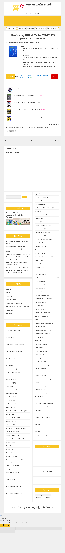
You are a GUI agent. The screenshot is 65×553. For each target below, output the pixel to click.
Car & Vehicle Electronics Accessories (46, 277)
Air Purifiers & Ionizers (41, 365)
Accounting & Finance (41, 414)
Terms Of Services (11, 299)
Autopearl (9, 358)
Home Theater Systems (12, 486)
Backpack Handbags (41, 295)
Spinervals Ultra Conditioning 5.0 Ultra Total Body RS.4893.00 (30, 117)
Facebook (17, 127)
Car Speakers (39, 389)
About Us (8, 289)
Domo (7, 468)
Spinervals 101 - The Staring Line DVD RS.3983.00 (26, 109)
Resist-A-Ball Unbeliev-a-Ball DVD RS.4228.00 (26, 95)
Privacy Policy (10, 296)
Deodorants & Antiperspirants (14, 428)
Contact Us (9, 292)
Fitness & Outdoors (11, 372)
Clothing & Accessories (12, 330)
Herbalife (37, 340)
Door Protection (39, 274)
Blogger (50, 471)
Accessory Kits (10, 414)
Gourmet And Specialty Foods (43, 403)
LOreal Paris (9, 386)
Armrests (37, 358)
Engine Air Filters (40, 309)
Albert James (38, 347)
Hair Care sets (39, 249)
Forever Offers (22, 28)
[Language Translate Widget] (43, 495)
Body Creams (38, 253)
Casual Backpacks (11, 435)
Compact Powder (40, 246)
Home (7, 19)
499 (55, 76)
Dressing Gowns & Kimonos (43, 239)
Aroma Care (38, 242)
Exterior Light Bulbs (41, 375)
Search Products (10, 24)
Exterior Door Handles (41, 312)
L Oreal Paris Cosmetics (42, 417)
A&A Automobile (10, 389)
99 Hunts (37, 431)
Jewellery (9, 354)
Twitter (25, 127)
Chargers (37, 263)
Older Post (57, 140)
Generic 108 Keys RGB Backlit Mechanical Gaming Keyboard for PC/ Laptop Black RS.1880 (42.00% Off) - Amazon (18, 256)
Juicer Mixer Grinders (12, 482)
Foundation (38, 211)
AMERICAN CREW (11, 431)
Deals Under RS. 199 (52, 28)
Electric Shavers (39, 281)
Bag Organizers (39, 288)
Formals (8, 452)
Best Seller (9, 313)
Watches (47, 19)
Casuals (8, 449)
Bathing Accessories (41, 368)
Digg (46, 127)
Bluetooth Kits (39, 200)
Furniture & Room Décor (42, 379)
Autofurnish (9, 382)
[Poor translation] (7, 525)
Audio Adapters (10, 496)
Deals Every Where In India (39, 4)
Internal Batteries (11, 472)
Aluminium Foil (39, 235)
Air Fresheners (10, 403)
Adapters (37, 221)
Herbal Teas (9, 442)
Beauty (8, 337)
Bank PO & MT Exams (41, 407)
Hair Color (38, 396)
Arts (36, 400)
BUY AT (10, 76)
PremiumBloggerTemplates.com (45, 507)
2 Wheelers (38, 305)
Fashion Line (10, 479)
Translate (46, 497)
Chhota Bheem (39, 267)
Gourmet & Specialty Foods (13, 351)
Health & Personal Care (12, 340)
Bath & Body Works (40, 344)
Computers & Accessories (13, 344)
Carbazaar (38, 291)
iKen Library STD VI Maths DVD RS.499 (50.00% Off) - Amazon (32, 36)
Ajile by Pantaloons (40, 435)
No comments (54, 124)
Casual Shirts (10, 361)
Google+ (32, 127)
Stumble (40, 127)
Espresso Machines (40, 393)
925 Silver (38, 428)
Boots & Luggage (10, 489)
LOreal (37, 319)
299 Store (37, 424)
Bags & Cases (38, 193)
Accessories (9, 379)
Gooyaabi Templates (36, 508)
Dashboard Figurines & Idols (14, 438)
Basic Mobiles (10, 393)
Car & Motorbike (10, 333)
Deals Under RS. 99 (40, 28)
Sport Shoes (9, 396)
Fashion (14, 19)
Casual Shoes (39, 326)
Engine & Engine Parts (41, 333)
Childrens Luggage (40, 197)
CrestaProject (19, 507)
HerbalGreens (39, 421)
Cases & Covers (10, 456)
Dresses (8, 375)
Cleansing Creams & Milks (42, 298)
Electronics (38, 19)
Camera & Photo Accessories (43, 323)
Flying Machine (39, 284)
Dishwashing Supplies (41, 232)
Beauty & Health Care (25, 19)
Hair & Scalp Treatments (13, 493)
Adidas (37, 270)
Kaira (7, 445)
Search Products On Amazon (14, 303)
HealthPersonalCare (41, 372)
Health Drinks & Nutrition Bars (15, 410)
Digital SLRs (9, 421)
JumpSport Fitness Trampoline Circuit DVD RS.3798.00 (29, 88)
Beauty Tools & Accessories (43, 256)
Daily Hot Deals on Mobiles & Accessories (17, 306)
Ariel (36, 382)
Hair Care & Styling (40, 316)
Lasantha (34, 507)
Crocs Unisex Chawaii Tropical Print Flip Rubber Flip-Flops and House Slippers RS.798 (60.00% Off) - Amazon (18, 270)
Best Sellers (30, 28)
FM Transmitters (40, 302)
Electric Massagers (40, 351)
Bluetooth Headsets (11, 417)
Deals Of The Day (11, 28)
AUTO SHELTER (39, 361)
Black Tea (38, 260)
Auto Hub (8, 365)
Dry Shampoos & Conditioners (43, 207)
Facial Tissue (39, 354)
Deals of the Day (10, 310)
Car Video (38, 218)
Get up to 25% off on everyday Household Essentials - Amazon (17, 215)
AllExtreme (9, 424)
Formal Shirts (10, 368)
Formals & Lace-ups (11, 465)
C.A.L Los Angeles (40, 204)
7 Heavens (38, 410)
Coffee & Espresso (11, 475)
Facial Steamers (39, 228)
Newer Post (8, 140)
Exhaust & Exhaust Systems (43, 225)
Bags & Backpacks (40, 386)
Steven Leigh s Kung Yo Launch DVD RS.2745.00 (26, 102)
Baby (7, 347)
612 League (9, 400)
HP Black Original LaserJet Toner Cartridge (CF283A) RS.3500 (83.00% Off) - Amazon (17, 249)
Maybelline (9, 407)
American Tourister (40, 214)
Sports (55, 19)
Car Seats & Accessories (41, 330)
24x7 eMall (38, 337)
